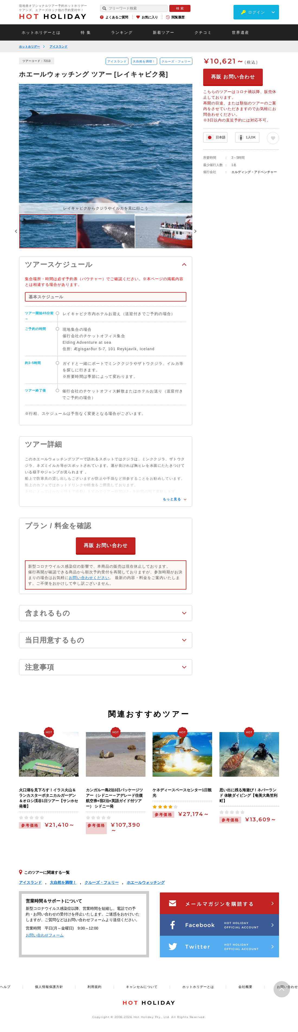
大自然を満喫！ (144, 61)
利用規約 (95, 986)
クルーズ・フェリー (176, 61)
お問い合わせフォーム (45, 934)
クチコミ (203, 32)
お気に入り (150, 17)
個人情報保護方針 (49, 986)
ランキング (122, 32)
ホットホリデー (29, 46)
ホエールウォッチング (146, 882)
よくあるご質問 (116, 17)
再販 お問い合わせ (106, 545)
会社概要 (245, 986)
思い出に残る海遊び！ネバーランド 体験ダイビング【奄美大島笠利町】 (248, 794)
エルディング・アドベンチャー (254, 172)
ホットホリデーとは (41, 32)
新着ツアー (163, 32)
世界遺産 (240, 32)
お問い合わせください (89, 577)
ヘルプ (5, 986)
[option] (105, 149)
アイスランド (58, 46)
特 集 (86, 32)
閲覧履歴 (177, 17)
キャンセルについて (142, 986)
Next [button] (195, 231)
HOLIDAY (53, 16)
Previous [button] (16, 231)
